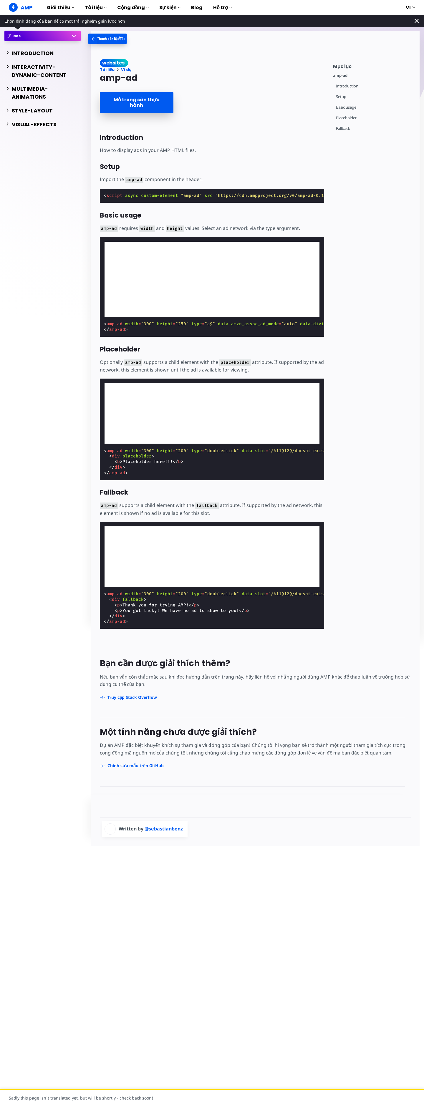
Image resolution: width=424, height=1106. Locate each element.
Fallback (343, 128)
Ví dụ (126, 69)
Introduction (347, 86)
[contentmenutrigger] (373, 65)
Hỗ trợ (222, 7)
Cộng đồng (133, 7)
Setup (341, 96)
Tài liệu (96, 7)
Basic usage (346, 107)
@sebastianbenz (164, 828)
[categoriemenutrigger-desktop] (113, 39)
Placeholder (346, 117)
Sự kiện (169, 7)
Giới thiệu (60, 7)
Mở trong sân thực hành (136, 102)
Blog (197, 7)
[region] (149, 412)
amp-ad (340, 75)
